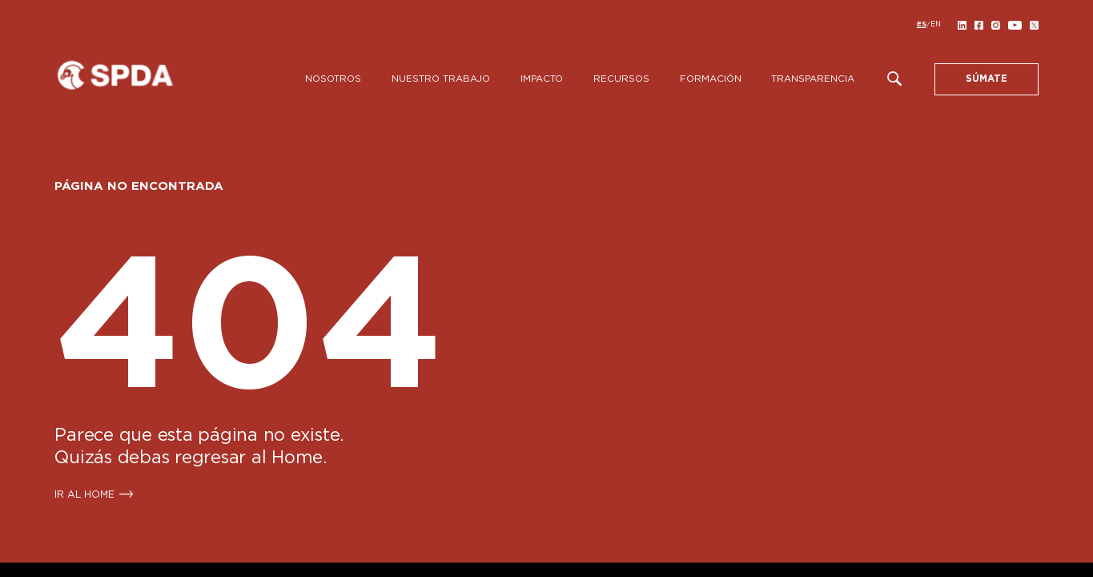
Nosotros (333, 79)
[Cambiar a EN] (935, 25)
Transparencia (812, 79)
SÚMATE (986, 79)
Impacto (541, 79)
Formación (710, 79)
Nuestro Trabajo (441, 79)
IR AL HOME (84, 494)
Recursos (621, 79)
